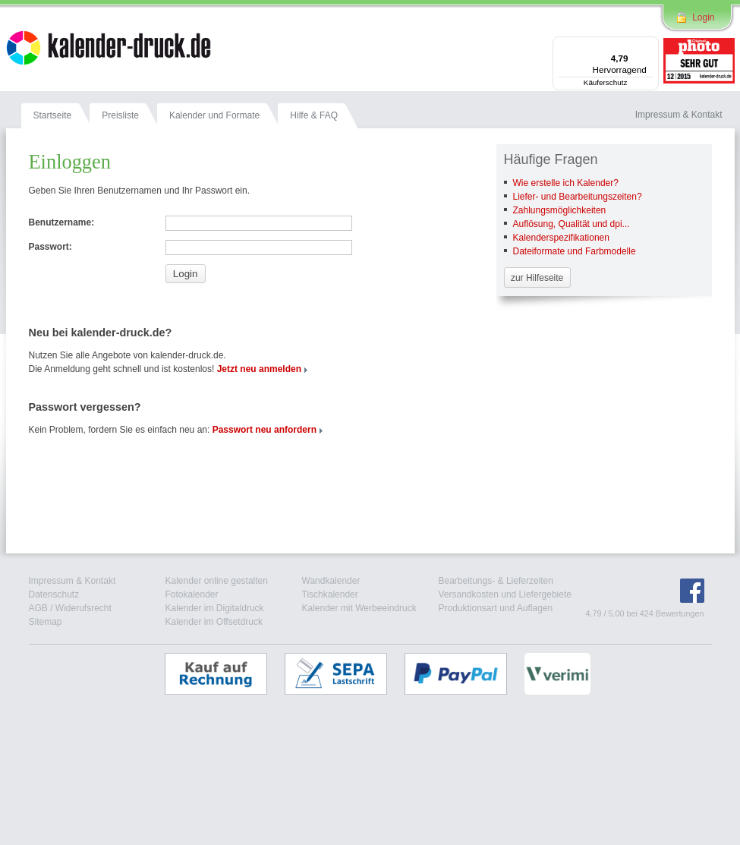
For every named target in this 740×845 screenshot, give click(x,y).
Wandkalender (331, 580)
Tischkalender (330, 594)
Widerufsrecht (83, 608)
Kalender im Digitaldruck (214, 608)
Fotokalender (192, 594)
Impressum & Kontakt (72, 580)
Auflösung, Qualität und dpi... (571, 224)
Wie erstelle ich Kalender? (566, 183)
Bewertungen (680, 613)
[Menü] (650, 45)
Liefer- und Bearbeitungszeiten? (577, 196)
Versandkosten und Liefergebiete (505, 594)
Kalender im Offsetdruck (214, 621)
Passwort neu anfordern (264, 429)
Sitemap (45, 621)
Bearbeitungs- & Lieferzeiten (496, 580)
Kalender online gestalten (216, 580)
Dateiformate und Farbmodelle (574, 251)
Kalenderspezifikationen (561, 237)
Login (703, 17)
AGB (38, 608)
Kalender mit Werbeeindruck (359, 608)
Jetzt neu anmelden (259, 369)
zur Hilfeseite (537, 278)
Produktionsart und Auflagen (496, 608)
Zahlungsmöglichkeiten (559, 210)
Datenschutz (54, 594)
